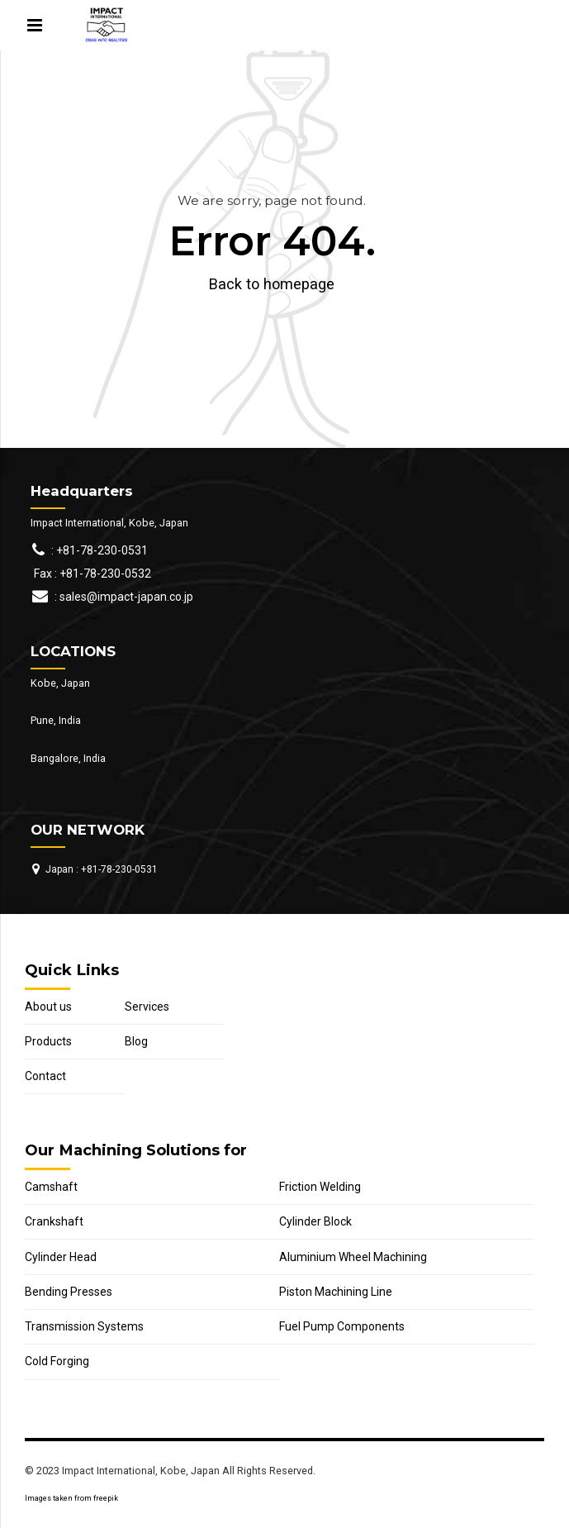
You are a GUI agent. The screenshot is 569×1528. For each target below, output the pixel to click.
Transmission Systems (84, 1326)
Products (48, 1041)
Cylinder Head (61, 1257)
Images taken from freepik (71, 1498)
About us (48, 1006)
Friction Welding (320, 1186)
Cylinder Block (315, 1221)
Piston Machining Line (335, 1291)
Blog (136, 1041)
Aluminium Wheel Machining (353, 1257)
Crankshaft (54, 1221)
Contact (45, 1076)
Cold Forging (57, 1361)
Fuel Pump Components (342, 1326)
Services (147, 1006)
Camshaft (51, 1186)
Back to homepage (271, 284)
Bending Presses (68, 1291)
